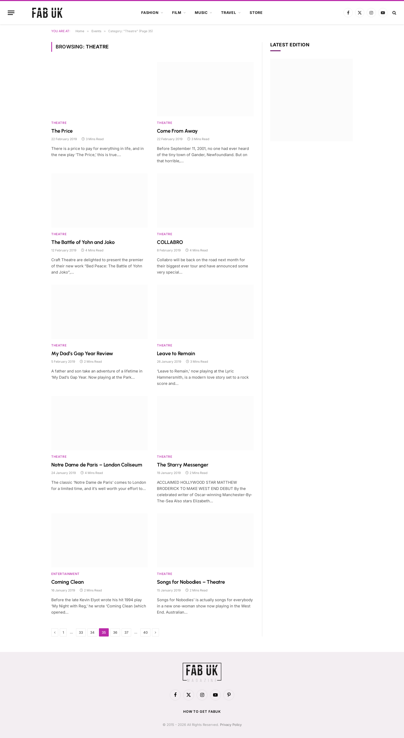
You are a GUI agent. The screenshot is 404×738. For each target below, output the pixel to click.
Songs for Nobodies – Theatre (191, 582)
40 (145, 632)
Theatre (58, 123)
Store (256, 12)
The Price (62, 131)
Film (176, 12)
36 (115, 632)
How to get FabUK (202, 711)
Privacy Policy (231, 725)
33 (81, 632)
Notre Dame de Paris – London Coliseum (96, 465)
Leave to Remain (176, 353)
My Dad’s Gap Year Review (82, 353)
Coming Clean (67, 582)
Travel (228, 12)
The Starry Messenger (182, 465)
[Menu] (11, 13)
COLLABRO (170, 242)
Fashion (150, 12)
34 (92, 632)
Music (201, 12)
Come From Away (177, 131)
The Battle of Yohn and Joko (83, 242)
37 (126, 632)
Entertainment (65, 574)
